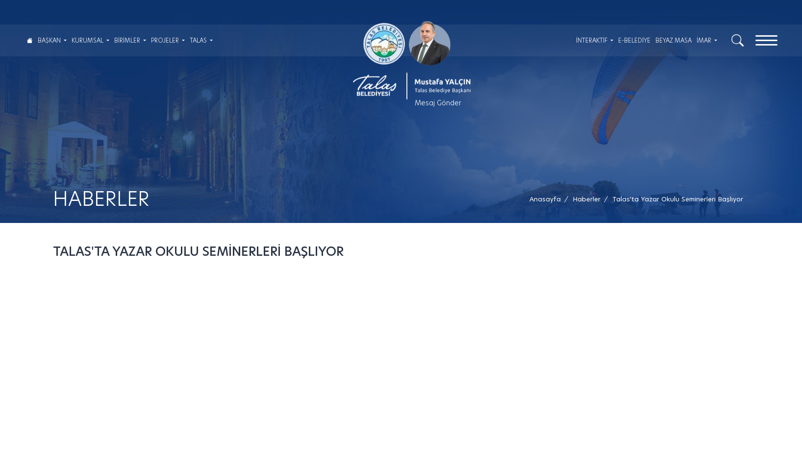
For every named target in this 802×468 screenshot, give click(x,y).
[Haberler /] (586, 199)
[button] (677, 199)
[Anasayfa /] (548, 199)
